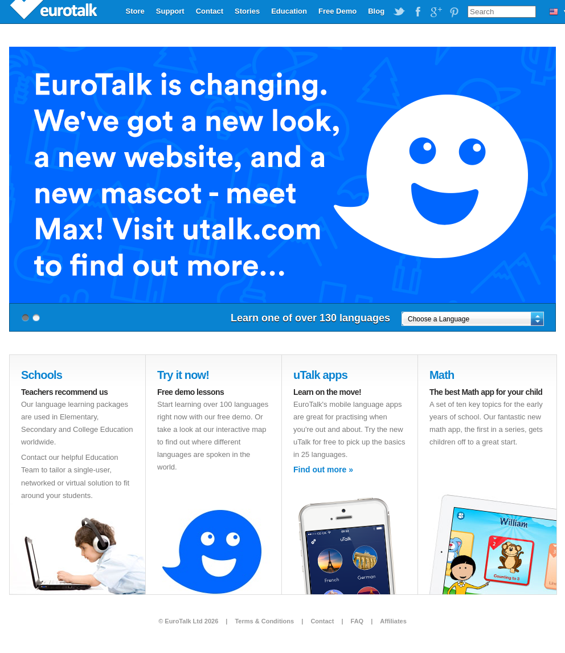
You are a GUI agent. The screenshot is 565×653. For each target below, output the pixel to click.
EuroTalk (54, 11)
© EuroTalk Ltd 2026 (188, 621)
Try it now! (183, 375)
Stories (247, 11)
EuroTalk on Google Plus (436, 12)
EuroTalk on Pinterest (454, 12)
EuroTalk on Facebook (417, 12)
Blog (376, 11)
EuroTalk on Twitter (399, 12)
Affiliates (393, 621)
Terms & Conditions (264, 621)
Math (441, 375)
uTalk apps (320, 375)
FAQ (357, 621)
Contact (209, 11)
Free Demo (337, 11)
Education (289, 11)
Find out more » (323, 469)
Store (135, 11)
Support (170, 11)
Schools (41, 375)
